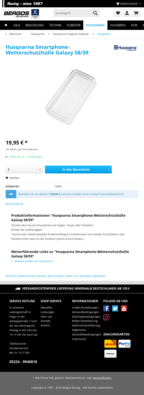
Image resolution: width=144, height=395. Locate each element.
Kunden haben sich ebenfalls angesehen (80, 276)
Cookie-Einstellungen (85, 307)
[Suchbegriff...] (76, 13)
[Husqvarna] (95, 25)
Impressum (79, 339)
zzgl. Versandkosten (27, 149)
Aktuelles (46, 307)
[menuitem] (76, 14)
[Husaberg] (117, 25)
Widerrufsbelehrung (85, 321)
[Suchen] (95, 13)
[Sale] (17, 25)
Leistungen (48, 312)
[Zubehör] (73, 25)
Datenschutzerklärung (86, 325)
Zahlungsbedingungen (86, 316)
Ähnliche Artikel (16, 276)
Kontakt (45, 321)
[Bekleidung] (34, 25)
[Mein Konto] (127, 13)
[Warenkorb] (136, 13)
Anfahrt (45, 325)
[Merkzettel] (118, 13)
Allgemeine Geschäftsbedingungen (86, 332)
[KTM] (134, 25)
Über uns (46, 316)
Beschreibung (14, 204)
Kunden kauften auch (39, 276)
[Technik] (55, 25)
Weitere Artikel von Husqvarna (32, 261)
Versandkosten (102, 378)
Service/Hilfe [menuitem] (128, 3)
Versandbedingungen (85, 312)
